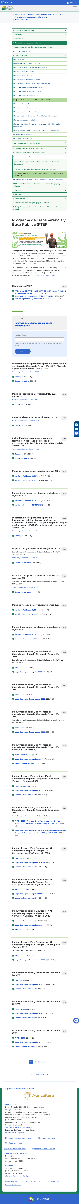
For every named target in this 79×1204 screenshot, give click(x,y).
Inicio (15, 14)
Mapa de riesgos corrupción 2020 (28, 925)
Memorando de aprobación (26, 763)
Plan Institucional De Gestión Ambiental (28, 88)
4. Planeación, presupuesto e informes (29, 17)
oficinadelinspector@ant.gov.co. (44, 275)
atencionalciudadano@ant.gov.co (18, 1127)
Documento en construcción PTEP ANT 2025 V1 (34, 296)
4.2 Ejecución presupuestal (23, 51)
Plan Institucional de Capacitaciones (26, 96)
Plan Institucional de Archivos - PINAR (27, 92)
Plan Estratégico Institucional (24, 71)
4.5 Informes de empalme (22, 138)
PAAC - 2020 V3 (21, 858)
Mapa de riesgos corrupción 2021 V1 (29, 790)
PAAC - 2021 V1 (21, 786)
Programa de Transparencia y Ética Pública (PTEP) (31, 100)
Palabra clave (20, 335)
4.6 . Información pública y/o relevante (28, 143)
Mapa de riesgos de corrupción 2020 (30, 960)
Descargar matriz (22, 381)
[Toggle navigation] (75, 8)
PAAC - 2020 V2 (21, 889)
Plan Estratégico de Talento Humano (26, 79)
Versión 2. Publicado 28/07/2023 (28, 614)
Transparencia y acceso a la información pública (41, 14)
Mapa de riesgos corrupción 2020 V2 (30, 894)
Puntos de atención (13, 1185)
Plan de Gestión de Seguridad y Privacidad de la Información (35, 116)
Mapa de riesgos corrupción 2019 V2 (30, 1013)
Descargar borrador (23, 563)
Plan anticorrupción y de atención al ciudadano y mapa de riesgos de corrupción (39, 174)
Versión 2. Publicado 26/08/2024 (28, 480)
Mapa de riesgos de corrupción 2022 (30, 699)
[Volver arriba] (76, 1020)
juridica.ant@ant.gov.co (14, 1133)
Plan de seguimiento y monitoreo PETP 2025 (33, 299)
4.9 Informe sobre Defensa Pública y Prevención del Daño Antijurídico (38, 180)
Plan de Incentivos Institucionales (25, 108)
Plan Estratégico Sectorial (22, 75)
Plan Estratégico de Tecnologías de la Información (31, 83)
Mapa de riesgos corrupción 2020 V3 (30, 863)
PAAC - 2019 (20, 980)
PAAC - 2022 (20, 695)
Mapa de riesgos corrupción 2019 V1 (29, 1042)
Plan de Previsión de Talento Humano (27, 112)
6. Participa (17, 194)
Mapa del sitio (11, 1181)
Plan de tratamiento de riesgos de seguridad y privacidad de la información (36, 125)
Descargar (19, 377)
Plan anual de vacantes (21, 104)
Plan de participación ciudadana (25, 120)
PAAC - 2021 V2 (21, 755)
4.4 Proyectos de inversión (22, 134)
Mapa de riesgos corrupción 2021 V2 (29, 759)
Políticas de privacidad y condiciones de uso (40, 1181)
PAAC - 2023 (20, 668)
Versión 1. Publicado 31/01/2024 (28, 476)
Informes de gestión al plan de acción (27, 63)
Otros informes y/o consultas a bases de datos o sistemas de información (36, 163)
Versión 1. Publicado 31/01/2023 (27, 610)
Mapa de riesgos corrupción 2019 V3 (30, 984)
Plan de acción (18, 59)
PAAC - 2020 (20, 929)
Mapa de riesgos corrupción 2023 (28, 672)
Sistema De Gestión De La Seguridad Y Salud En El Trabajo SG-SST (37, 130)
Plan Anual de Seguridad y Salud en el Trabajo (30, 67)
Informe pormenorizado (22, 157)
